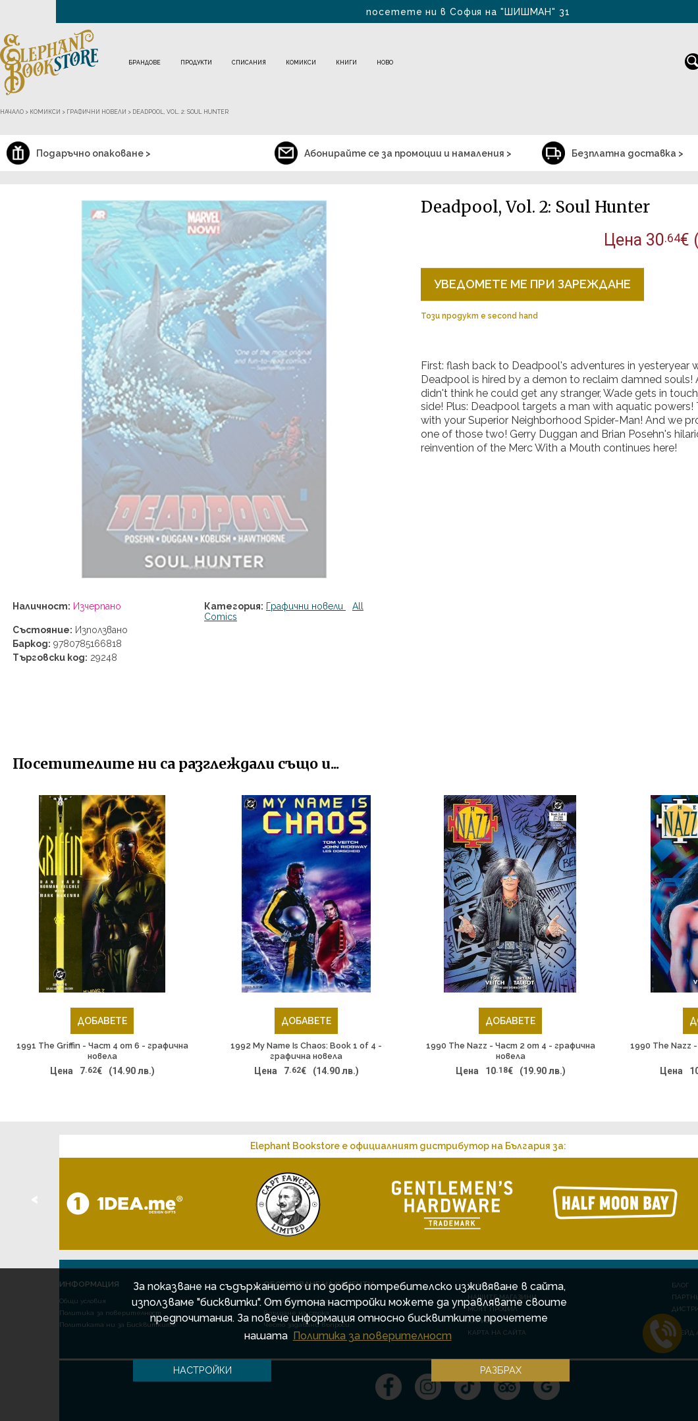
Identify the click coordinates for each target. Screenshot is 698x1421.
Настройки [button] (202, 1370)
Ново (385, 62)
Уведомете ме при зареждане (532, 284)
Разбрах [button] (501, 1370)
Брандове (144, 62)
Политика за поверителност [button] (372, 1336)
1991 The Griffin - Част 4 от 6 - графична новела (102, 1051)
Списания (249, 62)
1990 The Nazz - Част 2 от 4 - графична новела (510, 1051)
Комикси (301, 62)
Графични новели (306, 606)
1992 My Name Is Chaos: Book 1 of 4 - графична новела (306, 1051)
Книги (346, 62)
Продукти (196, 62)
